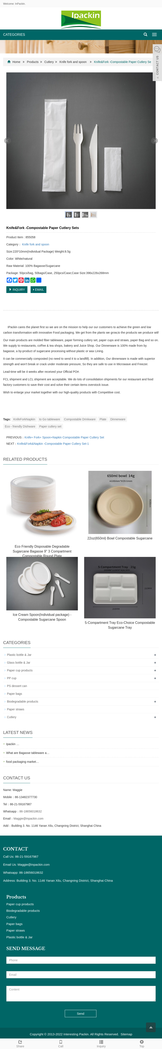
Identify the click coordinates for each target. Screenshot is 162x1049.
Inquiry (101, 1043)
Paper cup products (19, 670)
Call (60, 1043)
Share (20, 1043)
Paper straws (15, 709)
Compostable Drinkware (80, 419)
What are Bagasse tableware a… (27, 753)
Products (33, 62)
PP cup (11, 678)
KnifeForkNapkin (24, 419)
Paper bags (14, 693)
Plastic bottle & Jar (19, 654)
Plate (103, 419)
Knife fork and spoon (72, 62)
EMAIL (38, 289)
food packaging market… (22, 761)
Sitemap (126, 1034)
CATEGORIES (14, 34)
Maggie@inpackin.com (28, 818)
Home (16, 62)
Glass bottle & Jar (18, 662)
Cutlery (49, 62)
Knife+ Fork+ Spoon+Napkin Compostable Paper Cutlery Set (64, 437)
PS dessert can (17, 686)
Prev (7, 140)
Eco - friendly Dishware (20, 426)
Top (142, 1043)
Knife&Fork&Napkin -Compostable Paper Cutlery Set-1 (53, 443)
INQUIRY (17, 289)
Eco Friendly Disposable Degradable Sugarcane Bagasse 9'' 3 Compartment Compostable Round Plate (42, 551)
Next (154, 140)
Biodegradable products (22, 701)
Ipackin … (12, 744)
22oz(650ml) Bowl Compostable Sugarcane (120, 538)
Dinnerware (118, 419)
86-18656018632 (30, 811)
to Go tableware (49, 419)
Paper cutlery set (50, 426)
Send (80, 1013)
